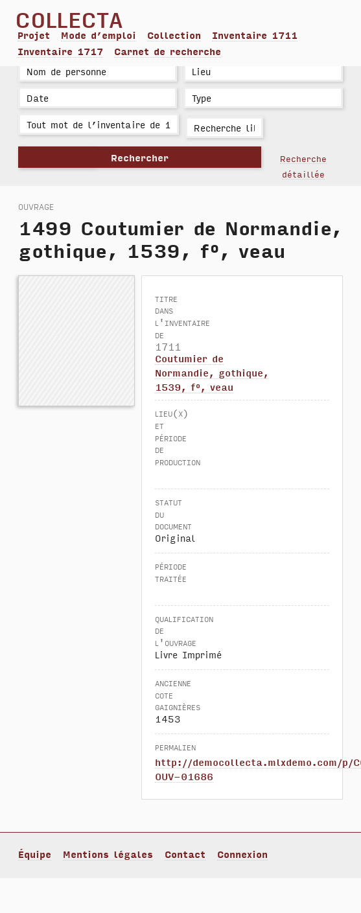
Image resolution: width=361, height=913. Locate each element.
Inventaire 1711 (254, 35)
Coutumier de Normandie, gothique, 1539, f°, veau (211, 372)
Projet (33, 35)
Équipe (34, 854)
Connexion (242, 854)
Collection (174, 35)
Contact (185, 854)
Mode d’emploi (98, 35)
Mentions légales (108, 854)
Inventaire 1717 (60, 51)
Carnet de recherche (167, 51)
